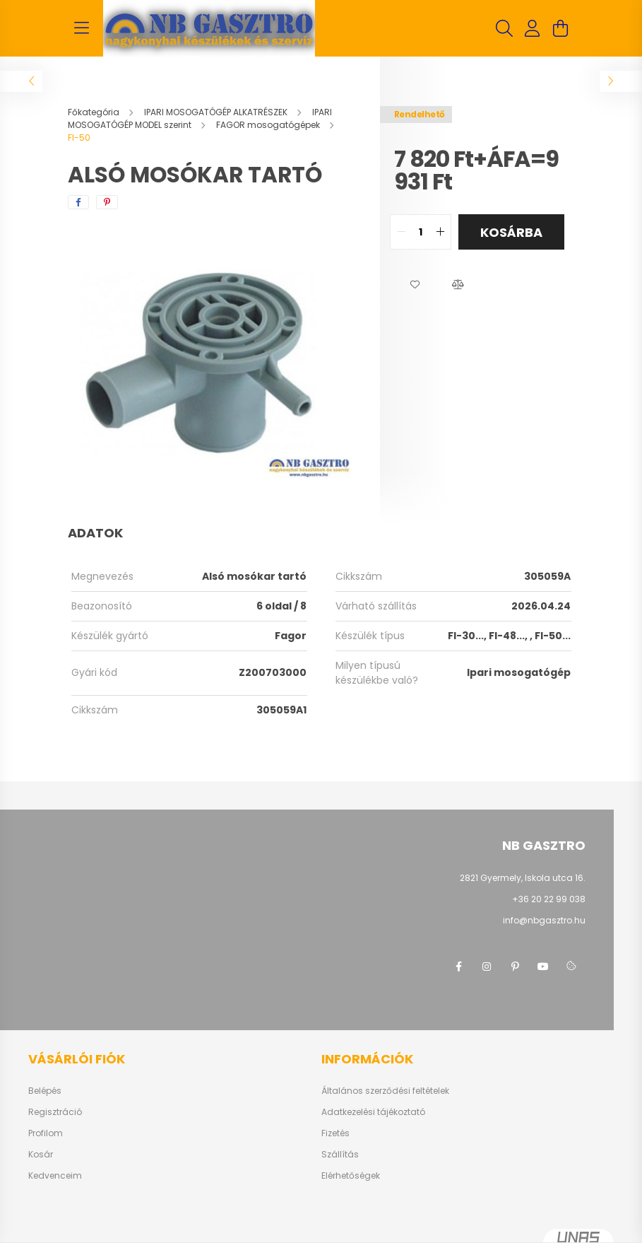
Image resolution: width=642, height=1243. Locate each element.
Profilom (45, 1133)
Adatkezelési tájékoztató (373, 1112)
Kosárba (511, 232)
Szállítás (340, 1155)
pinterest (515, 966)
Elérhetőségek (350, 1176)
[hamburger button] (82, 28)
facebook (458, 966)
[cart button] (561, 28)
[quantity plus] (440, 232)
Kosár (40, 1155)
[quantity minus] (401, 232)
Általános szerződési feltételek (385, 1091)
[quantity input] (420, 232)
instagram (486, 966)
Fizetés (335, 1133)
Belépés (44, 1091)
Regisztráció (55, 1112)
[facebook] (78, 202)
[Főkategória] (94, 112)
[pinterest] (107, 202)
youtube (543, 966)
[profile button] (532, 28)
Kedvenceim (55, 1176)
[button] (415, 285)
